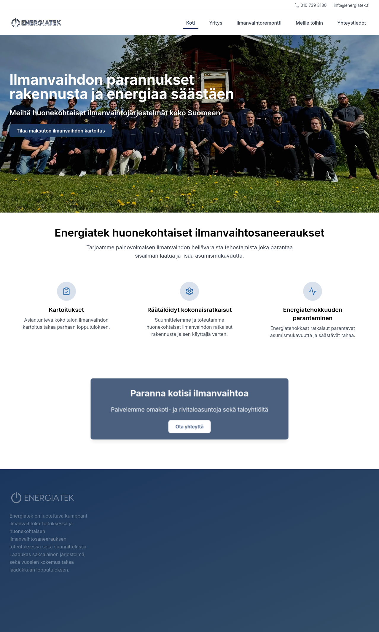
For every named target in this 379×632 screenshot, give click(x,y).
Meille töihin (309, 23)
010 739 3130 (310, 5)
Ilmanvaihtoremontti (259, 23)
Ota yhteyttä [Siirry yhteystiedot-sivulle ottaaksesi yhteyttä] (189, 427)
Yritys (215, 23)
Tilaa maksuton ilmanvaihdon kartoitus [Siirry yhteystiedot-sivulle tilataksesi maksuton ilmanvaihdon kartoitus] (61, 131)
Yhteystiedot (351, 23)
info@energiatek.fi (352, 5)
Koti (191, 24)
